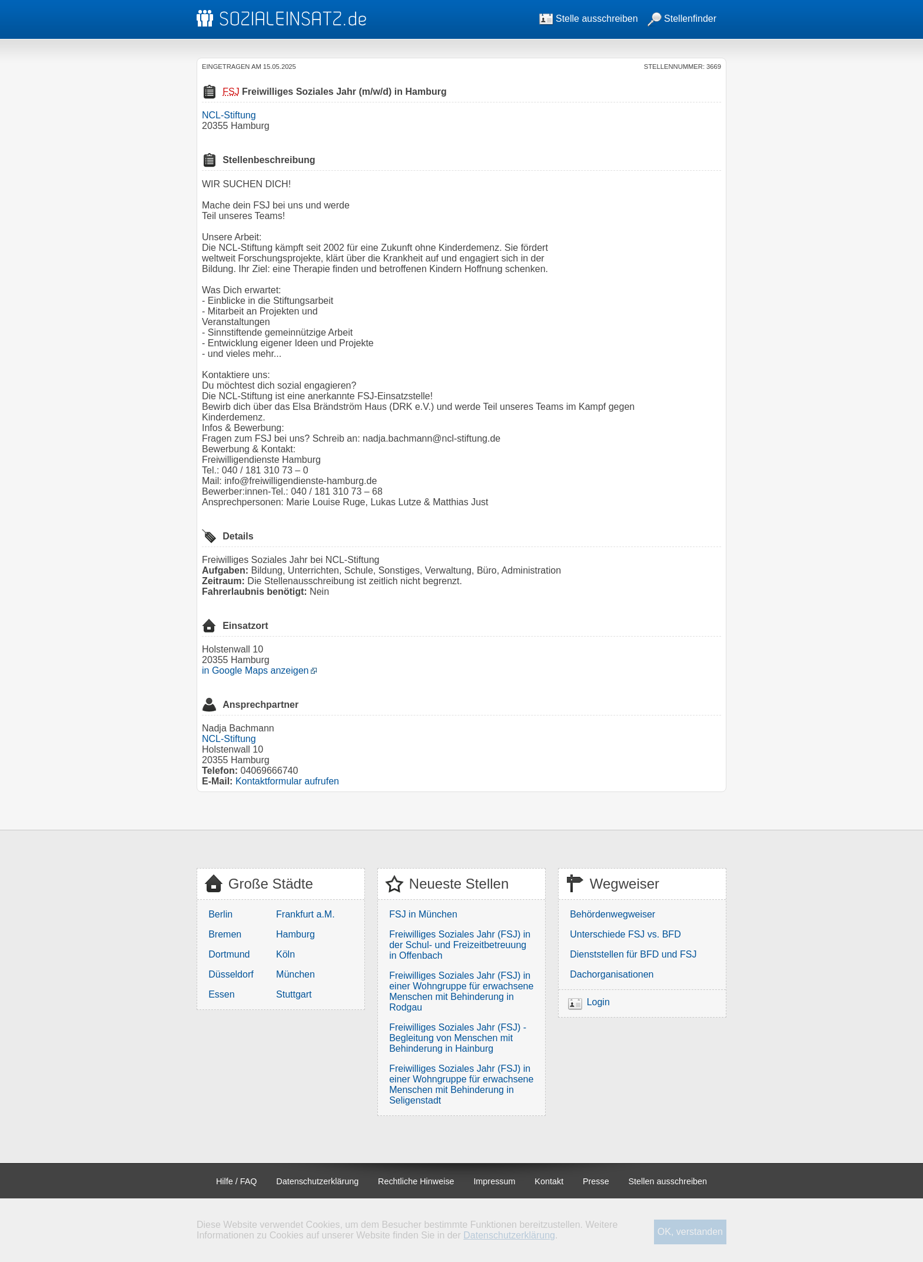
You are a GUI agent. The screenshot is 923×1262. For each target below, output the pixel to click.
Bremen (224, 934)
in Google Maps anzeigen (255, 670)
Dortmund (229, 954)
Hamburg (295, 934)
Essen (221, 994)
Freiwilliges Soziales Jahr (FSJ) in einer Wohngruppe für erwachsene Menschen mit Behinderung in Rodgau (461, 991)
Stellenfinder (682, 19)
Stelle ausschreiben (588, 19)
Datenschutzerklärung (317, 1181)
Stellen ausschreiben (668, 1181)
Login (598, 1002)
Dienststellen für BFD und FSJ (633, 954)
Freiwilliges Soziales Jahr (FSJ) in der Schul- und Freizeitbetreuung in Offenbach (459, 944)
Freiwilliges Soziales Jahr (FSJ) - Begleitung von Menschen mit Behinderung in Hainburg (457, 1038)
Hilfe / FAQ (236, 1181)
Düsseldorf (230, 974)
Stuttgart (293, 994)
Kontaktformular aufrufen (287, 781)
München (295, 974)
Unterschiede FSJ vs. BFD (625, 934)
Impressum (494, 1181)
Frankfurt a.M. (305, 914)
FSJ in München (423, 914)
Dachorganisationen (611, 974)
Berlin (220, 914)
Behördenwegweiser (612, 914)
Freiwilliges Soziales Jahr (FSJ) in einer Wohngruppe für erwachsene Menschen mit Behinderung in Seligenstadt (461, 1084)
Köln (285, 954)
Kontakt (548, 1181)
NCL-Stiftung (229, 115)
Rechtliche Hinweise (416, 1181)
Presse (596, 1181)
